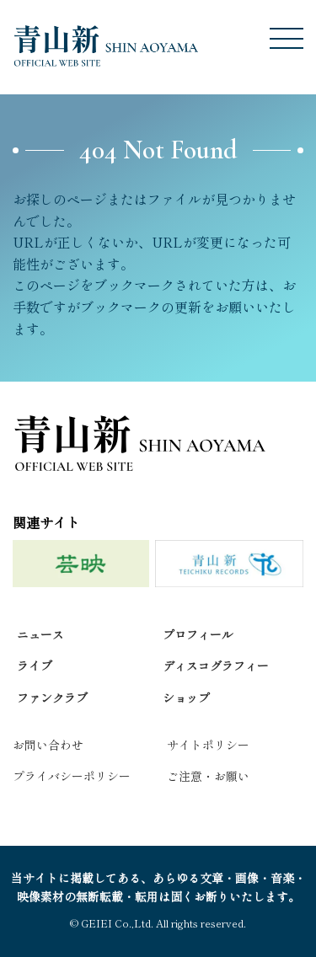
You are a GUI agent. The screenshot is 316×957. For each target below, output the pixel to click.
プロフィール (198, 634)
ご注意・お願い (208, 775)
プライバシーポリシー (72, 775)
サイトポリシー (208, 744)
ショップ (186, 697)
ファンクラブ (52, 697)
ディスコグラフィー (216, 665)
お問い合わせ (48, 744)
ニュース (40, 634)
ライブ (34, 665)
